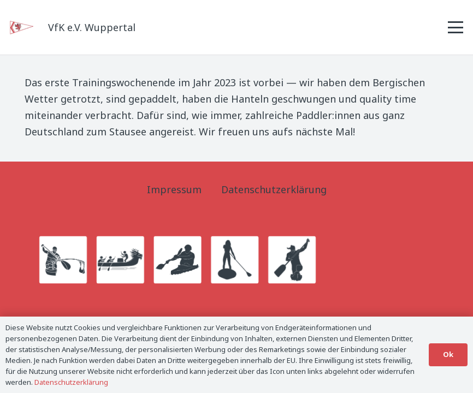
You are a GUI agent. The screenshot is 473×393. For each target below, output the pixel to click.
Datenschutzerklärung (274, 189)
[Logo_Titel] (22, 27)
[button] (455, 27)
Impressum (174, 189)
